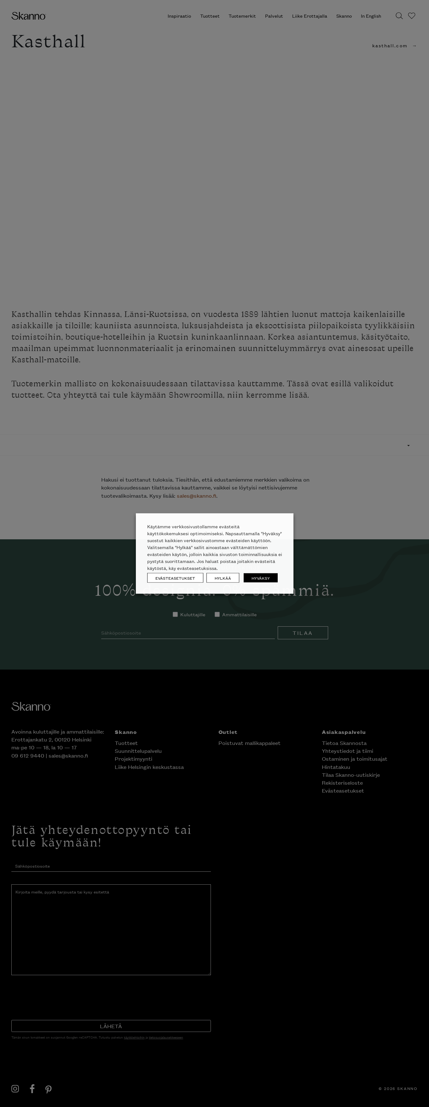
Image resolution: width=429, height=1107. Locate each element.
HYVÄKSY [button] (261, 578)
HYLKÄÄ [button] (223, 578)
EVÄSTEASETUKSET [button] (175, 578)
